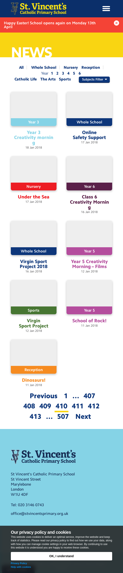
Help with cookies (21, 567)
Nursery (71, 67)
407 (89, 396)
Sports (65, 79)
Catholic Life (26, 79)
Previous (43, 396)
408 (29, 406)
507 (63, 416)
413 (35, 416)
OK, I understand (61, 556)
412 (94, 406)
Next (83, 416)
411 (78, 406)
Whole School (43, 67)
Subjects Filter (92, 79)
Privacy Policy (19, 563)
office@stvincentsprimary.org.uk (39, 513)
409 (45, 406)
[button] (106, 9)
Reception (90, 67)
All (21, 67)
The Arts (48, 79)
